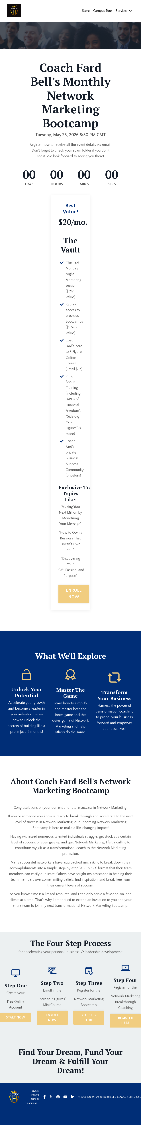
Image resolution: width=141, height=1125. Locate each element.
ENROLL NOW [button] (74, 607)
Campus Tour (102, 10)
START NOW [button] (15, 1031)
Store (86, 10)
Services (124, 10)
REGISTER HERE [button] (88, 1031)
